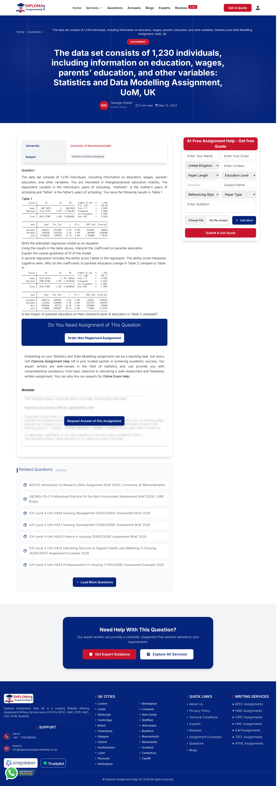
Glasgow (102, 736)
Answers (134, 8)
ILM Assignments (246, 730)
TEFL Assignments (247, 737)
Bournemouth (149, 736)
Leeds (100, 709)
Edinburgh (103, 714)
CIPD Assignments (247, 717)
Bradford (146, 731)
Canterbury (148, 752)
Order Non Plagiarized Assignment (94, 338)
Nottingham (104, 763)
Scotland (146, 747)
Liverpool (147, 709)
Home (76, 8)
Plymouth (102, 758)
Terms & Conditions (202, 717)
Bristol (100, 725)
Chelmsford (103, 731)
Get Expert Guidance (109, 654)
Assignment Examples (204, 737)
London (101, 703)
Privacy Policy (198, 711)
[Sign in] (258, 8)
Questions (115, 8)
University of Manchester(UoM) (90, 145)
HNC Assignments (247, 724)
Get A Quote (237, 8)
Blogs (149, 8)
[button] (94, 7)
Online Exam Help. (116, 376)
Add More (244, 220)
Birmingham (148, 703)
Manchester (148, 742)
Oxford (101, 742)
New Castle (148, 714)
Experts (164, 8)
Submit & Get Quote (220, 233)
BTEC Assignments (248, 704)
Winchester (148, 725)
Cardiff (145, 758)
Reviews (181, 8)
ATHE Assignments (248, 743)
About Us (195, 704)
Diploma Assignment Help (50, 361)
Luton (100, 752)
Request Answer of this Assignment (94, 421)
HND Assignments (247, 711)
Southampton (105, 747)
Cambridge (103, 720)
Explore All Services (166, 654)
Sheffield (146, 720)
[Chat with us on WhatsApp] (20, 774)
